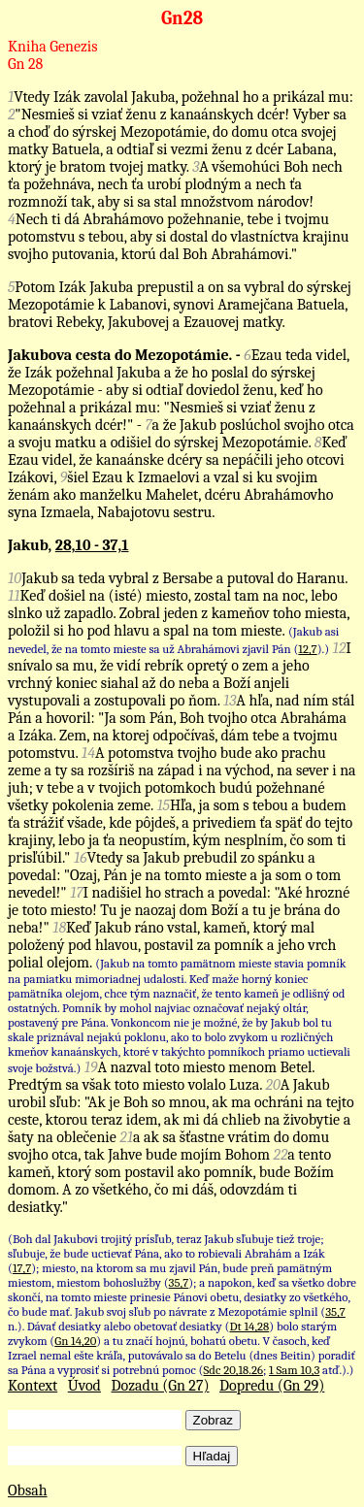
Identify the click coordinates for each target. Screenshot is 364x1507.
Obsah (28, 1490)
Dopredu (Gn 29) (271, 1385)
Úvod (84, 1385)
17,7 (22, 1268)
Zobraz (213, 1420)
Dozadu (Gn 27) (161, 1385)
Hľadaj (212, 1456)
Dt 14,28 (250, 1326)
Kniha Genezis (53, 46)
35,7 (179, 1282)
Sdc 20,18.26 (233, 1369)
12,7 (307, 648)
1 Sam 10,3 (294, 1369)
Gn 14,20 (75, 1340)
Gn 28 (25, 64)
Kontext (32, 1385)
